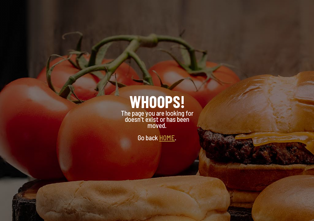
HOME (167, 138)
